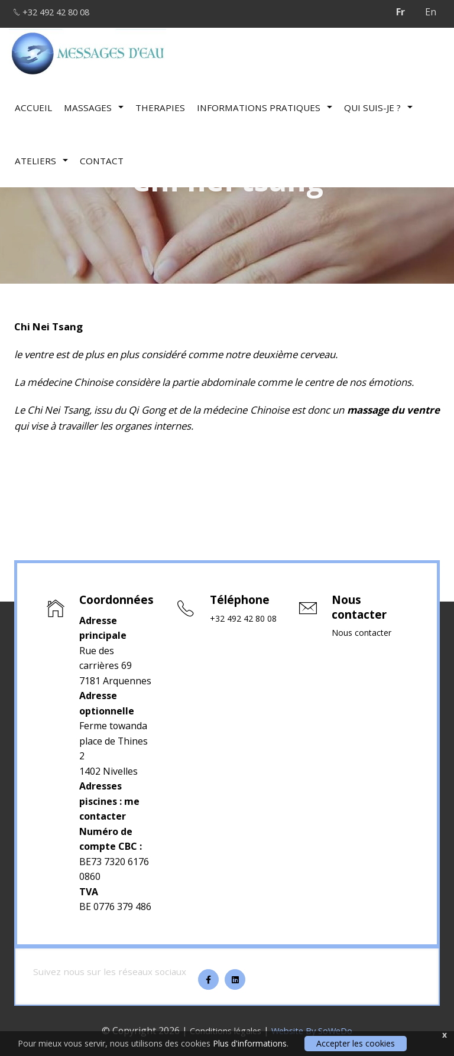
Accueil (33, 103)
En (430, 11)
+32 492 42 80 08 (59, 11)
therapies (160, 103)
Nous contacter (364, 633)
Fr (400, 11)
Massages (94, 103)
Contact (102, 157)
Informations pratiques (264, 103)
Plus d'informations (250, 1043)
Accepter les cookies (355, 1043)
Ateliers (41, 157)
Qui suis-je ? (378, 103)
